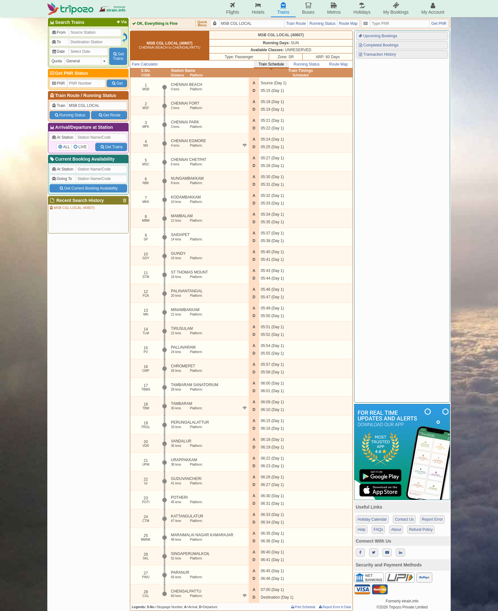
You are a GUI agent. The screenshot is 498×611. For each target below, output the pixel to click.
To (56, 42)
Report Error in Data (334, 607)
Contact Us (404, 519)
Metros (334, 8)
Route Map (348, 23)
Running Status (99, 95)
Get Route (109, 115)
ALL (66, 147)
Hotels (258, 8)
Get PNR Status (68, 73)
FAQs (378, 529)
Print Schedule (302, 607)
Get (117, 83)
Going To (61, 179)
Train (58, 105)
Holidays (362, 8)
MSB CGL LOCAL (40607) (72, 208)
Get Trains (111, 147)
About (396, 529)
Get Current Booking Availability (88, 188)
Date (58, 51)
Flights (232, 8)
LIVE (82, 147)
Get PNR (439, 23)
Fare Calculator (145, 64)
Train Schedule (271, 64)
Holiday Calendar (372, 519)
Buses (308, 8)
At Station (62, 137)
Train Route (67, 95)
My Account (432, 8)
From (58, 32)
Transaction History (377, 54)
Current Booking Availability (82, 159)
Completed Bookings (378, 45)
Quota (56, 61)
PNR (58, 83)
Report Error (432, 519)
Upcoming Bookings (377, 36)
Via (121, 22)
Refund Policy (421, 529)
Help (362, 529)
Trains (283, 8)
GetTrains (118, 56)
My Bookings (395, 8)
